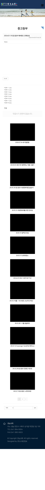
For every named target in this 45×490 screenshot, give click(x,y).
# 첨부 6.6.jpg (7, 98)
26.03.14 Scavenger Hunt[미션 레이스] (22, 346)
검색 (35, 407)
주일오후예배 (3, 465)
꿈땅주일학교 (3, 485)
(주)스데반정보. (22, 441)
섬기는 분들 (3, 455)
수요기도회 (3, 467)
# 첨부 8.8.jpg (7, 102)
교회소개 (2, 451)
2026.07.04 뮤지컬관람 (22, 142)
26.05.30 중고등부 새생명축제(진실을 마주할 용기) (22, 187)
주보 (1, 473)
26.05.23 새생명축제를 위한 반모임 (22, 210)
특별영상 (2, 468)
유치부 (1, 484)
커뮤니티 (2, 472)
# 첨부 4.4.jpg (7, 94)
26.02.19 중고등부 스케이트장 (22, 391)
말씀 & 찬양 (3, 461)
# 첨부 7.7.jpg (7, 100)
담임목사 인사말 (4, 453)
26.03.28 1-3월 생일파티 (22, 323)
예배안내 (2, 456)
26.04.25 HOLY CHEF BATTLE (22, 278)
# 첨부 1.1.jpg (7, 87)
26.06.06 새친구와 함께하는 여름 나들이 (22, 165)
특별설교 (2, 470)
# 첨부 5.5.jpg (7, 96)
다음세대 (2, 482)
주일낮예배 (3, 463)
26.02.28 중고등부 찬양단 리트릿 (22, 369)
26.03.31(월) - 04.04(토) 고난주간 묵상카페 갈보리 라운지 (22, 301)
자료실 (1, 478)
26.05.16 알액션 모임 (22, 233)
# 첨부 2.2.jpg (7, 89)
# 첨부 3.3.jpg (7, 92)
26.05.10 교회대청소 (22, 255)
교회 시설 (2, 460)
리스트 (5, 78)
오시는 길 (2, 458)
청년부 (1, 489)
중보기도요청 (3, 475)
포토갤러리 (3, 477)
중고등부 (2, 487)
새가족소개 (3, 480)
